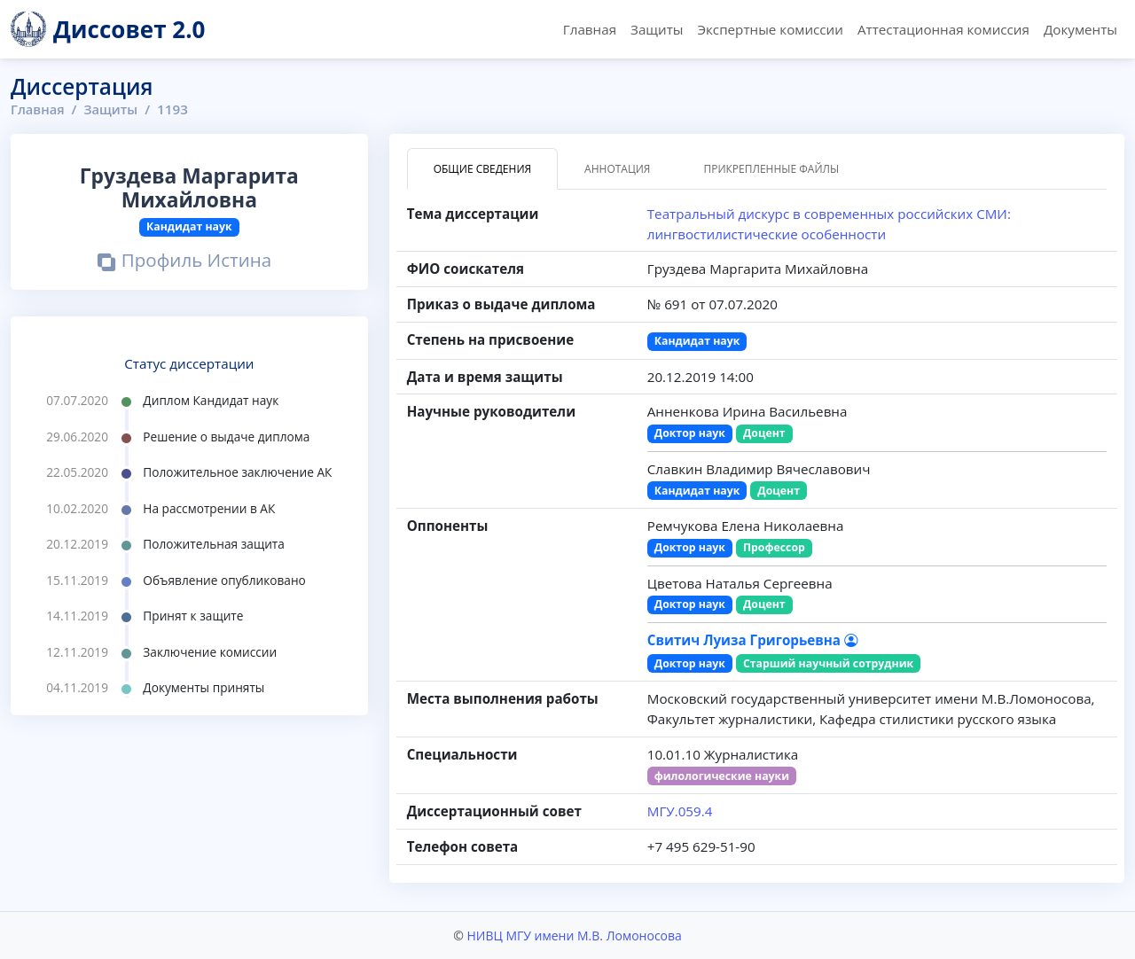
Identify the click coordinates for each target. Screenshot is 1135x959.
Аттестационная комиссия (943, 29)
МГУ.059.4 (680, 811)
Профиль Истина (184, 262)
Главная (589, 29)
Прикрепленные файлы (771, 168)
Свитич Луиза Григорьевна (752, 640)
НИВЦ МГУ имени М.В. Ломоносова (573, 935)
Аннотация (617, 168)
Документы (1080, 29)
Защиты (656, 29)
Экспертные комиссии (769, 29)
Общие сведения (482, 168)
